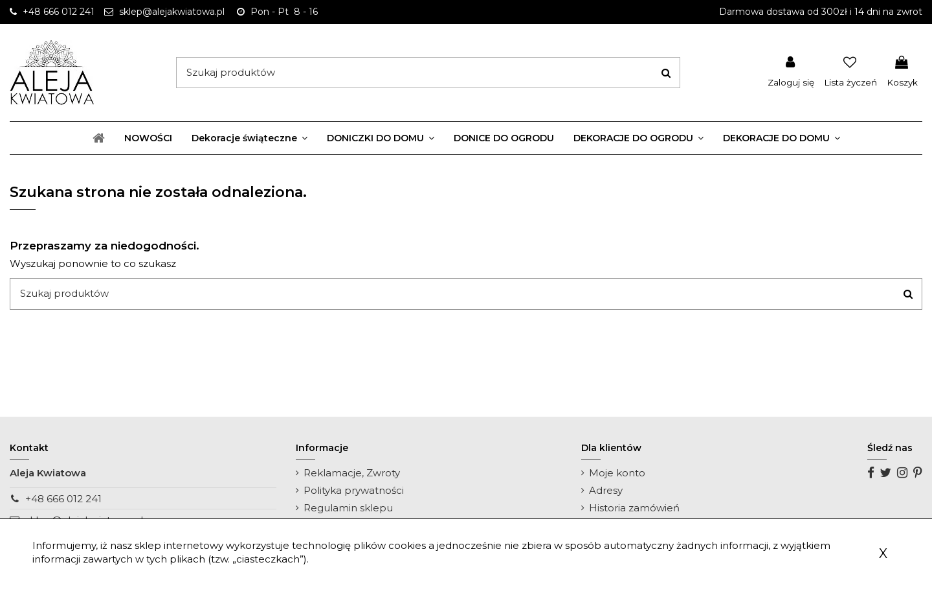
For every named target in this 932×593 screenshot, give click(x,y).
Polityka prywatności (354, 490)
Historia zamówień (634, 508)
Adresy (606, 490)
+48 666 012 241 (63, 499)
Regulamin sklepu (348, 508)
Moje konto (617, 473)
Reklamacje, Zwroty (352, 473)
